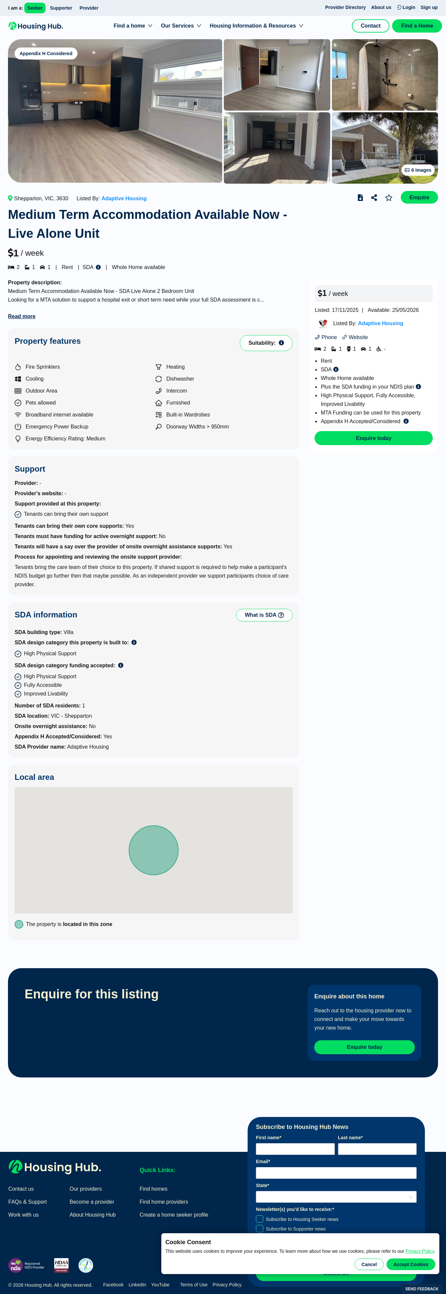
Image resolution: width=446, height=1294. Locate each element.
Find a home (129, 26)
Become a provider (92, 1200)
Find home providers (164, 1200)
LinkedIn (137, 1283)
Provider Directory (345, 7)
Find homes (154, 1187)
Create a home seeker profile (174, 1213)
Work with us (23, 1213)
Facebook (113, 1283)
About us (381, 7)
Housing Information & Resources (253, 26)
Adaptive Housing (124, 198)
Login (406, 7)
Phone (326, 337)
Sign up (429, 7)
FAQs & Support (27, 1200)
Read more (22, 316)
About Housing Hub (93, 1213)
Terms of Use (194, 1283)
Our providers (86, 1187)
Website (355, 337)
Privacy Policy (419, 1251)
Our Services (177, 26)
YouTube (160, 1283)
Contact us (21, 1187)
